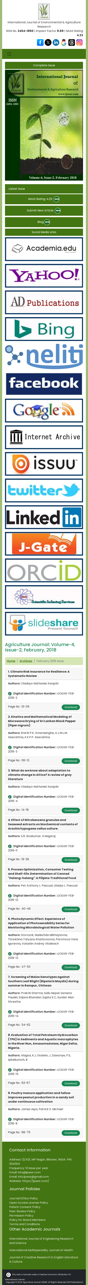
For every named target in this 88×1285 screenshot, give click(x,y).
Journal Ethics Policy (23, 1198)
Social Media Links (44, 232)
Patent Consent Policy (24, 1207)
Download (71, 707)
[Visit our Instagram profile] (79, 42)
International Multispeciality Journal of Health (41, 1250)
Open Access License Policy (28, 1203)
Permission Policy (21, 1216)
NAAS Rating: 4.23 (44, 199)
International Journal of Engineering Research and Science (41, 1241)
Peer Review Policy (22, 1211)
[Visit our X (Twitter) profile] (48, 42)
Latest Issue (17, 189)
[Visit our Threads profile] (72, 42)
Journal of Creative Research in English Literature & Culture (43, 1259)
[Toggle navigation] (9, 54)
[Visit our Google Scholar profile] (64, 42)
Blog (44, 222)
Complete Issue (44, 65)
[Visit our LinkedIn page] (56, 42)
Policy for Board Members (27, 1220)
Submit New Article (44, 210)
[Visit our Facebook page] (41, 42)
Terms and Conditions (24, 1224)
